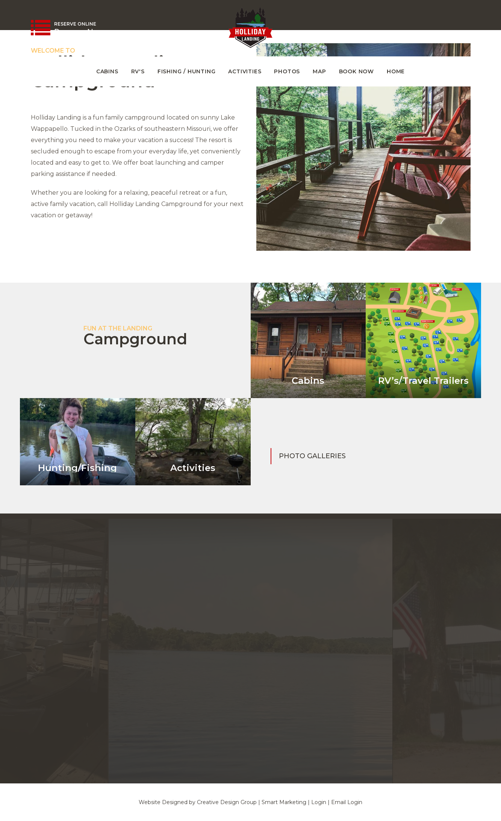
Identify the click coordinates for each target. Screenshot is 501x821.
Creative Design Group (227, 802)
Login (318, 802)
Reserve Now (79, 31)
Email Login (346, 802)
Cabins (107, 71)
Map (319, 71)
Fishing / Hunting (186, 71)
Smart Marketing (284, 802)
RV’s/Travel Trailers (423, 380)
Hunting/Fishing (77, 467)
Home (396, 71)
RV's (138, 71)
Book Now (356, 71)
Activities (244, 71)
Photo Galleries (312, 456)
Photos (287, 71)
